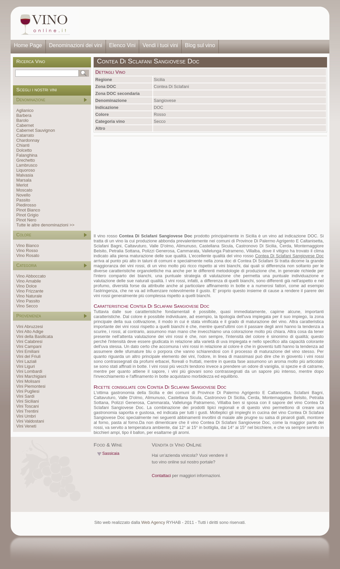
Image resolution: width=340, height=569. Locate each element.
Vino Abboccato (31, 276)
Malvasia (24, 175)
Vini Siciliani (27, 401)
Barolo (22, 120)
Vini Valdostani (30, 421)
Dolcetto (24, 150)
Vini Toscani (27, 406)
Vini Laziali (26, 361)
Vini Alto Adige (29, 331)
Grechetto (25, 160)
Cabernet (25, 125)
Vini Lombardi (29, 371)
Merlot (22, 185)
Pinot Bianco (28, 209)
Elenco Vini (122, 45)
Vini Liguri (25, 366)
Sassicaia (110, 453)
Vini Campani (29, 346)
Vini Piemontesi (30, 386)
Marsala (24, 180)
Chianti (23, 145)
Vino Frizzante (29, 290)
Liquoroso (25, 170)
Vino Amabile (28, 281)
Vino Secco (27, 305)
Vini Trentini (27, 411)
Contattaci (161, 475)
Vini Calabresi (29, 341)
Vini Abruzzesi (29, 326)
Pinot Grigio (27, 214)
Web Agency (153, 522)
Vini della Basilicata (34, 336)
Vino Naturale (29, 295)
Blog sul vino (200, 45)
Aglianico (25, 110)
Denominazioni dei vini (75, 45)
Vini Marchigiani (31, 376)
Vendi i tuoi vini (160, 45)
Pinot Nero (26, 219)
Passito (23, 200)
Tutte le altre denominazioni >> (45, 224)
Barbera (24, 115)
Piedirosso (26, 205)
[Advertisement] (202, 23)
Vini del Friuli (28, 356)
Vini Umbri (26, 416)
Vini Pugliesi (27, 391)
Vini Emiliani (27, 351)
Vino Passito (28, 300)
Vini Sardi (25, 396)
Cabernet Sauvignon (35, 130)
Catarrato (25, 135)
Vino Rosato (27, 255)
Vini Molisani (28, 381)
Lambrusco (26, 165)
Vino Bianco (27, 245)
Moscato (24, 190)
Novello (23, 195)
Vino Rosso (27, 250)
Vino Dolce (26, 286)
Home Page (28, 45)
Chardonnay (28, 140)
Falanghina (26, 155)
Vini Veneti (26, 426)
